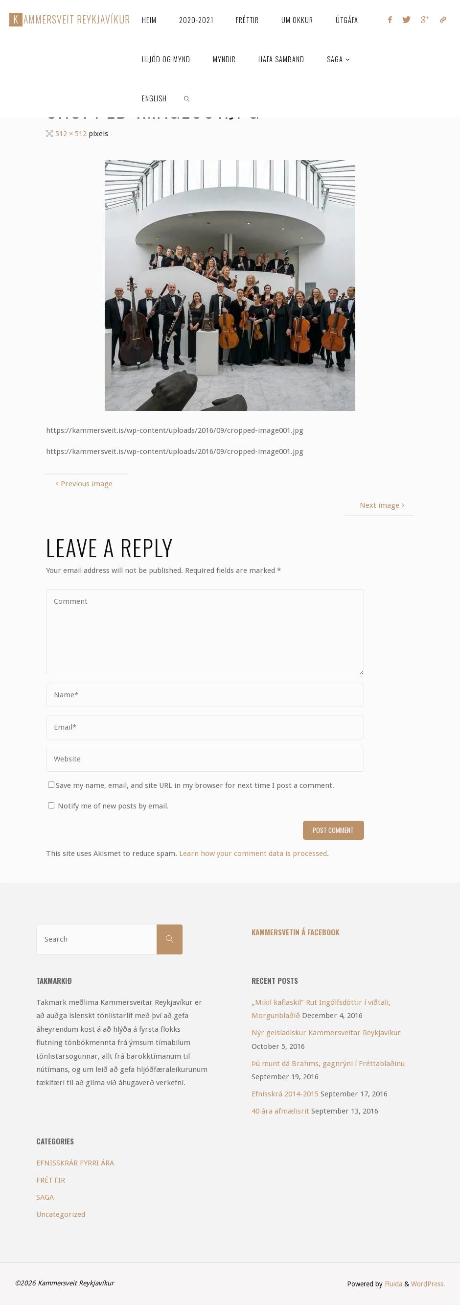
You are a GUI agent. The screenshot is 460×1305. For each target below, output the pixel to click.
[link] (187, 98)
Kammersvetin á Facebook (295, 931)
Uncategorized (60, 1214)
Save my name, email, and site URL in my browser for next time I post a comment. (191, 785)
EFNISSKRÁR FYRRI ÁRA (75, 1163)
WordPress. (428, 1284)
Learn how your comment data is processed (253, 853)
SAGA (45, 1197)
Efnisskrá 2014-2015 (285, 1094)
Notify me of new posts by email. (113, 806)
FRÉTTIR (50, 1180)
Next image (383, 505)
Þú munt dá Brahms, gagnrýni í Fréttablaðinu (328, 1063)
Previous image (83, 483)
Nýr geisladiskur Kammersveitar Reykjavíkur (326, 1032)
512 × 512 (72, 133)
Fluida (392, 1284)
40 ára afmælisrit (280, 1111)
